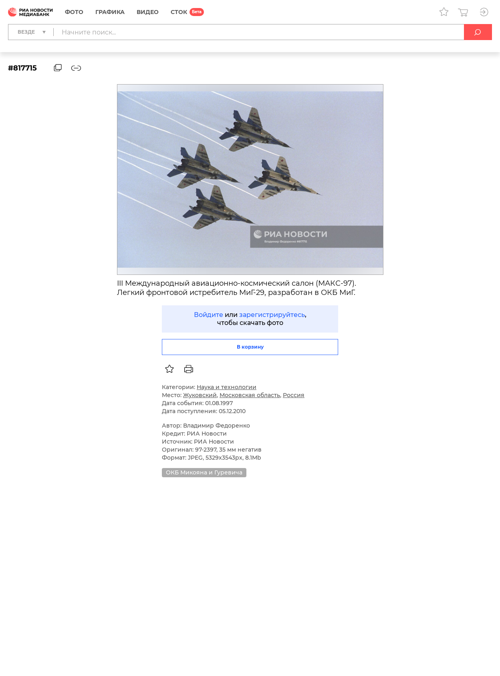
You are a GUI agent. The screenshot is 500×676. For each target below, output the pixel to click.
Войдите (208, 315)
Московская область (250, 395)
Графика (110, 12)
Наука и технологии (226, 387)
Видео (148, 12)
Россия (293, 395)
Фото (74, 12)
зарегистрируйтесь (272, 315)
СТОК (179, 12)
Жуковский (200, 395)
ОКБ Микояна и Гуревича (204, 472)
